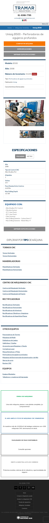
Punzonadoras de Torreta (11, 335)
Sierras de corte (8, 360)
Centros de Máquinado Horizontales (15, 291)
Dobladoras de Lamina (10, 340)
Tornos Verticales (9, 253)
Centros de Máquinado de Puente (14, 294)
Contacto (24, 508)
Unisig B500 (37, 28)
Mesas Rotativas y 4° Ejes (11, 352)
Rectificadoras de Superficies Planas (15, 316)
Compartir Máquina (24, 44)
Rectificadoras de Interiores (12, 310)
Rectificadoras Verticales (11, 305)
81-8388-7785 (24, 15)
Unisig (15, 82)
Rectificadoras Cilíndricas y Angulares (15, 313)
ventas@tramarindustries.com (24, 18)
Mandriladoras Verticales (11, 267)
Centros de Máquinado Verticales (14, 288)
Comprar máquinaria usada (24, 496)
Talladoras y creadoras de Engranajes (15, 377)
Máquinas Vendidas (22, 28)
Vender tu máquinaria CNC (24, 499)
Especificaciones (24, 49)
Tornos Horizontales (10, 256)
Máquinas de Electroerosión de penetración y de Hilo (20, 357)
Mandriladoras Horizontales (12, 270)
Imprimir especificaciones (24, 54)
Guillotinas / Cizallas (9, 343)
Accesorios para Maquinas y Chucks (15, 346)
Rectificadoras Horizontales (12, 307)
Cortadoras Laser (9, 349)
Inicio (24, 493)
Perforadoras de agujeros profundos (20, 79)
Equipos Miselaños (9, 374)
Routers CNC (7, 363)
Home (9, 28)
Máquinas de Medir (9, 337)
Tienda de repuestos (24, 502)
